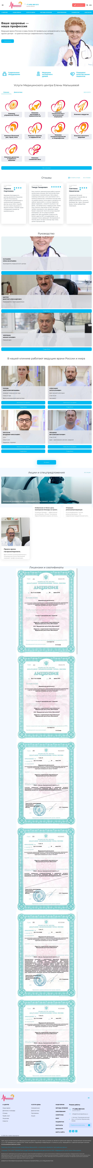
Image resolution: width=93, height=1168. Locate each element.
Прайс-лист (6, 1116)
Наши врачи (17, 12)
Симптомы (60, 1115)
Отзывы (5, 1113)
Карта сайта (60, 1132)
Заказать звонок (30, 6)
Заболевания (61, 12)
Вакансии (59, 1128)
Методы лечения (46, 12)
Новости (5, 1121)
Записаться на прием (23, 402)
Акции (33, 1116)
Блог (57, 1118)
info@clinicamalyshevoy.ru (80, 1114)
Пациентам (75, 12)
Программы (35, 1113)
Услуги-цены (30, 12)
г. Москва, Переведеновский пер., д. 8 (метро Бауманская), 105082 (80, 1119)
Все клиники (47, 168)
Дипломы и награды (9, 1110)
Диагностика (18, 92)
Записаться (78, 5)
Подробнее (46, 273)
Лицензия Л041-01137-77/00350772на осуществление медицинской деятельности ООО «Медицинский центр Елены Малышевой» (41, 1150)
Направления (35, 1108)
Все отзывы (86, 177)
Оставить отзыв (74, 177)
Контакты (88, 12)
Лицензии (6, 1118)
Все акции (87, 472)
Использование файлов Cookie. (11, 1144)
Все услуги (87, 92)
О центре (5, 12)
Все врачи (46, 462)
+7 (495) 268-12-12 (32, 4)
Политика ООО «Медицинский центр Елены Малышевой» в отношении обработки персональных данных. (34, 1147)
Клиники (6, 92)
